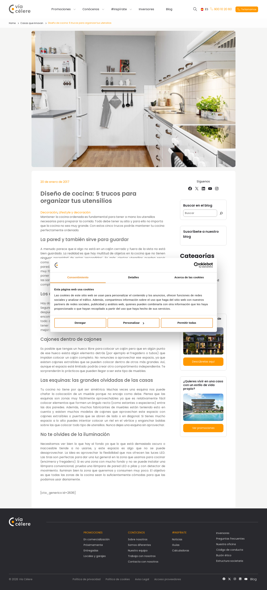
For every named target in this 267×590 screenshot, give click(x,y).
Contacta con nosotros (143, 561)
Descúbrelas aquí (203, 361)
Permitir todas (186, 322)
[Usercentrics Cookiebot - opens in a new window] (196, 265)
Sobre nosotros (137, 539)
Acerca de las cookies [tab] (189, 277)
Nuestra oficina (226, 544)
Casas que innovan (31, 23)
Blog (169, 9)
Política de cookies (118, 579)
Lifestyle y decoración (74, 212)
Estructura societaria (229, 560)
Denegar (80, 322)
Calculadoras (180, 550)
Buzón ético (223, 555)
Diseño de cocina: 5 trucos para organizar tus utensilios (79, 22)
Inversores (146, 9)
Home (12, 23)
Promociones (61, 9)
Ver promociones (203, 428)
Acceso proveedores (167, 579)
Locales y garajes (95, 556)
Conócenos (91, 9)
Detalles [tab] (133, 277)
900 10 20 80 (221, 9)
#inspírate (119, 9)
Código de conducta (229, 549)
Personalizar (133, 322)
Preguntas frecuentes (230, 538)
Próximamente (93, 544)
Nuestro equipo (138, 550)
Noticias (177, 539)
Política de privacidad (86, 579)
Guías (175, 544)
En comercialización (97, 539)
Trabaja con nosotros (142, 556)
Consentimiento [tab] (78, 277)
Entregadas (91, 550)
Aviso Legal (142, 579)
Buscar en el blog (197, 205)
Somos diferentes (139, 544)
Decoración (48, 212)
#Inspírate (179, 532)
